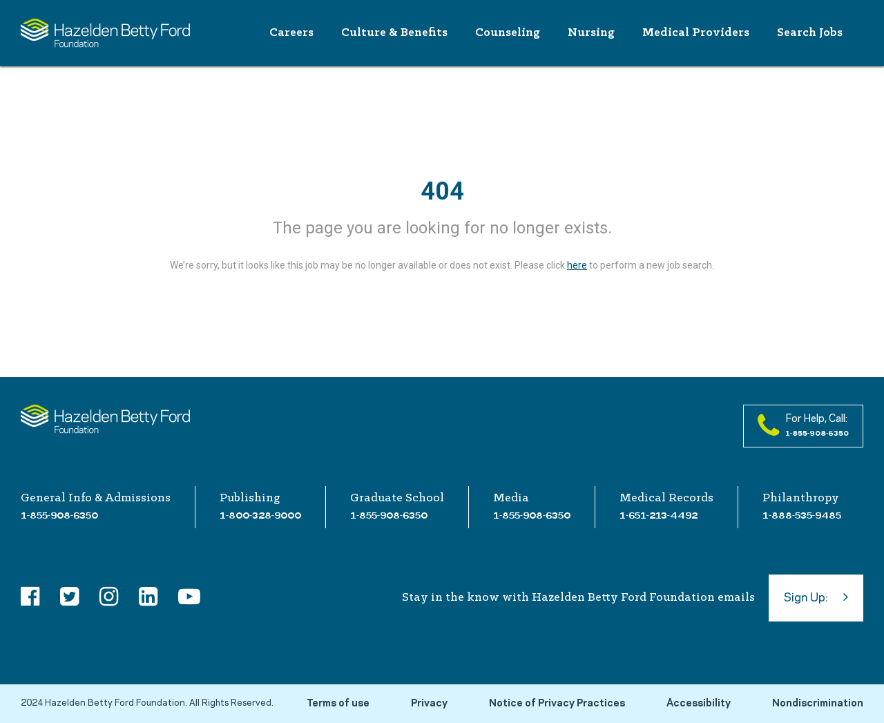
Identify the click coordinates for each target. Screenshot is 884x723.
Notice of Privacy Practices (557, 703)
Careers (291, 32)
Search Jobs (810, 32)
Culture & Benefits (394, 32)
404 (442, 191)
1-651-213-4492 (658, 515)
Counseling (507, 32)
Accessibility (698, 703)
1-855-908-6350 (59, 515)
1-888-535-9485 (801, 515)
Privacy (429, 703)
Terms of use (338, 703)
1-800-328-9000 (260, 515)
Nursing (591, 32)
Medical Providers (695, 32)
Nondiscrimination (817, 703)
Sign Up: (816, 597)
